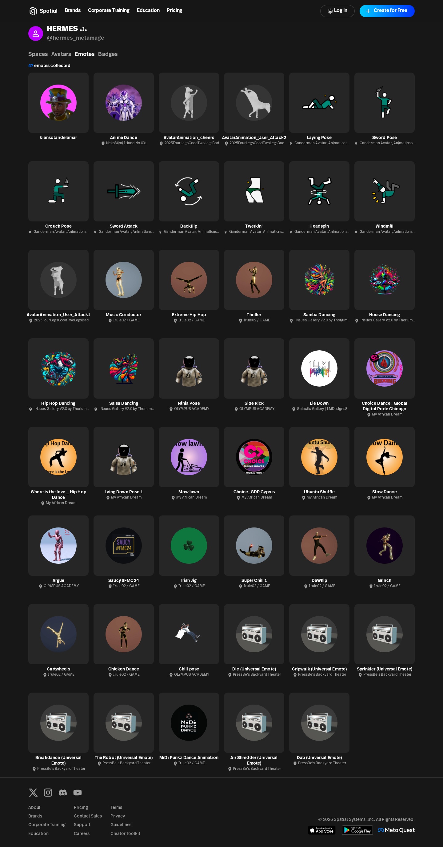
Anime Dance (123, 138)
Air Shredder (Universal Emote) (253, 761)
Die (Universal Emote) (254, 669)
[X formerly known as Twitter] (33, 792)
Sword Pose (384, 138)
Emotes (84, 55)
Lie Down (319, 403)
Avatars (61, 55)
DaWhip (319, 581)
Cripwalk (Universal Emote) (319, 669)
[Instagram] (48, 792)
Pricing (174, 10)
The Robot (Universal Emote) (124, 758)
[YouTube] (77, 792)
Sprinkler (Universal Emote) (384, 669)
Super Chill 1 (254, 581)
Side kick (254, 403)
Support (82, 825)
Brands (73, 10)
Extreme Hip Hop (189, 315)
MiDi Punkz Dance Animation (188, 758)
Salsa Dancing (123, 403)
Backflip (188, 226)
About (34, 807)
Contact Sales (88, 816)
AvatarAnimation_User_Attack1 (58, 315)
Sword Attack (124, 226)
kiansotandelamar (58, 138)
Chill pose (189, 669)
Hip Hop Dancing (58, 403)
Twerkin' (254, 226)
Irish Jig (189, 581)
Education (148, 10)
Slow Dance (384, 492)
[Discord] (63, 792)
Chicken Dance (123, 669)
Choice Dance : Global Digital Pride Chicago (385, 406)
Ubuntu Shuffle (319, 492)
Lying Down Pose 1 (123, 492)
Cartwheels (58, 669)
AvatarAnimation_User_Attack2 (254, 138)
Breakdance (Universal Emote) (58, 761)
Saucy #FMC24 (123, 581)
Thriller (254, 315)
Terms (116, 807)
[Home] (43, 11)
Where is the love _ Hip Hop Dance (58, 495)
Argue (59, 581)
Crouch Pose (58, 226)
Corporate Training (109, 10)
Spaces (38, 55)
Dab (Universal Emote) (319, 758)
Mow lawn (188, 492)
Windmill (384, 226)
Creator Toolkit (125, 834)
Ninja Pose (189, 403)
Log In (337, 11)
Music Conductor (123, 315)
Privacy (117, 816)
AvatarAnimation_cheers (189, 138)
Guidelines (121, 825)
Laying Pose (319, 138)
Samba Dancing (319, 315)
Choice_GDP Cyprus (254, 492)
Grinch (384, 581)
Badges (108, 55)
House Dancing (384, 315)
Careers (81, 834)
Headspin (319, 226)
